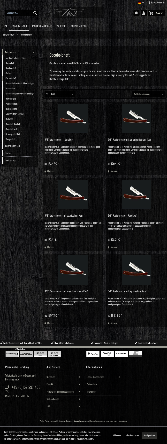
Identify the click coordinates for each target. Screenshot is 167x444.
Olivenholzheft (11, 99)
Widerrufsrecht (52, 399)
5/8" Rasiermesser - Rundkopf (59, 139)
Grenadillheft (11, 88)
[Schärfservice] (78, 25)
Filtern (50, 94)
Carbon (8, 73)
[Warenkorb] (156, 13)
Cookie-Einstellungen (95, 377)
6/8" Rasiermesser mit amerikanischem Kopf (66, 291)
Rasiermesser (19, 52)
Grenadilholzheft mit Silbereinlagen (20, 83)
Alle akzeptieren (132, 435)
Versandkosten (79, 421)
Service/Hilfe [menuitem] (155, 2)
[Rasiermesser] (19, 25)
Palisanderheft (11, 104)
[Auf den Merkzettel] (49, 171)
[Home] (5, 25)
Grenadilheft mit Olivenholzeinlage (20, 93)
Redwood (9, 119)
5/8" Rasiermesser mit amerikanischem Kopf (129, 139)
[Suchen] (35, 13)
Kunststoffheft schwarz (15, 114)
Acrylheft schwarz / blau (15, 58)
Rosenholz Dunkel (13, 124)
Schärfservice (10, 160)
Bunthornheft (11, 68)
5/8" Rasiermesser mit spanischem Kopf (64, 215)
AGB (48, 406)
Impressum (91, 392)
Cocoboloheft (11, 78)
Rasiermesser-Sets (12, 146)
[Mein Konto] (144, 13)
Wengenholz (10, 139)
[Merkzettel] (136, 13)
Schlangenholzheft (13, 134)
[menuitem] (21, 13)
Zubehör (8, 153)
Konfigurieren (149, 435)
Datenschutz (92, 384)
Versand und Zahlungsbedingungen (60, 392)
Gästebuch (50, 377)
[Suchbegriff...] (21, 13)
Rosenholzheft (11, 129)
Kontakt (49, 384)
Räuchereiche (11, 109)
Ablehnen (117, 435)
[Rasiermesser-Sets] (41, 25)
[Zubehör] (61, 25)
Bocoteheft (10, 63)
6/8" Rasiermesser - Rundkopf (122, 215)
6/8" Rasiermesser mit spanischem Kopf (127, 291)
